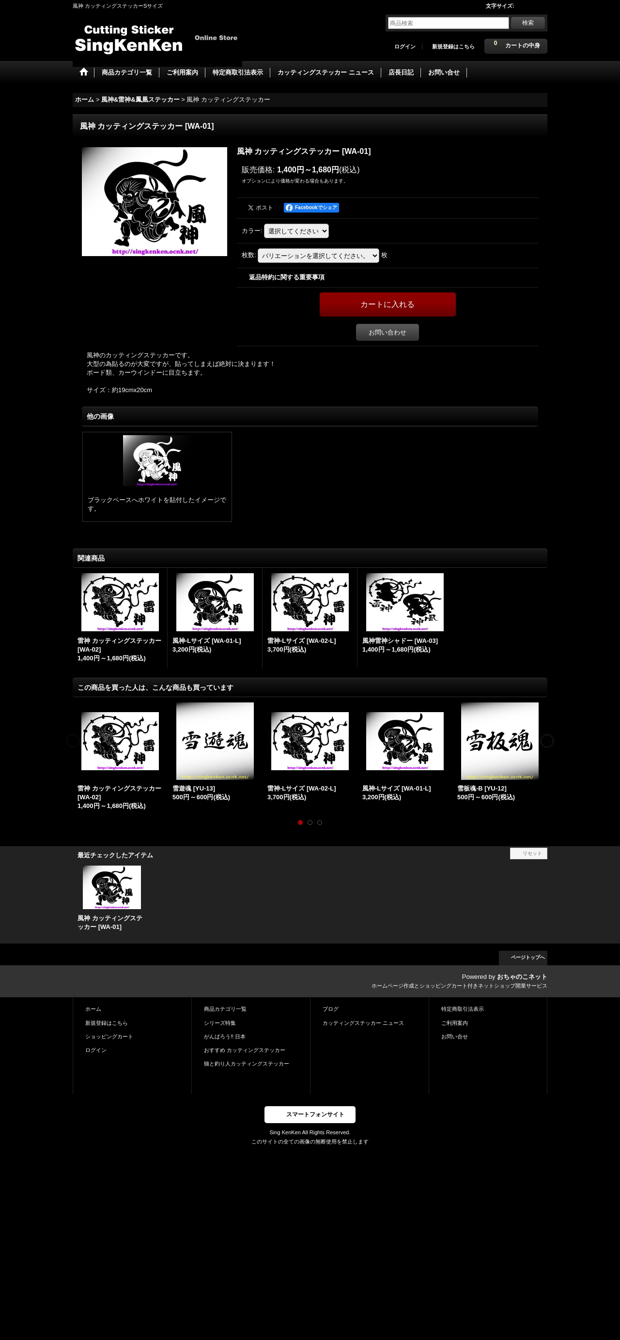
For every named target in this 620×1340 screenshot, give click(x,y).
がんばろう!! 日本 (225, 1036)
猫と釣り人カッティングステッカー (246, 1063)
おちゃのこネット (522, 976)
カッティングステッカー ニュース (363, 1023)
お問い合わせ (387, 332)
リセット (532, 853)
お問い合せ (454, 1036)
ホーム (93, 1009)
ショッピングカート (109, 1036)
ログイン (405, 46)
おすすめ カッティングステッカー (244, 1050)
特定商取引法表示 (462, 1009)
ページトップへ (528, 957)
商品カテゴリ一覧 (225, 1009)
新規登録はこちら (453, 46)
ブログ (331, 1009)
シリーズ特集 (220, 1023)
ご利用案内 (454, 1023)
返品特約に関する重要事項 (287, 277)
